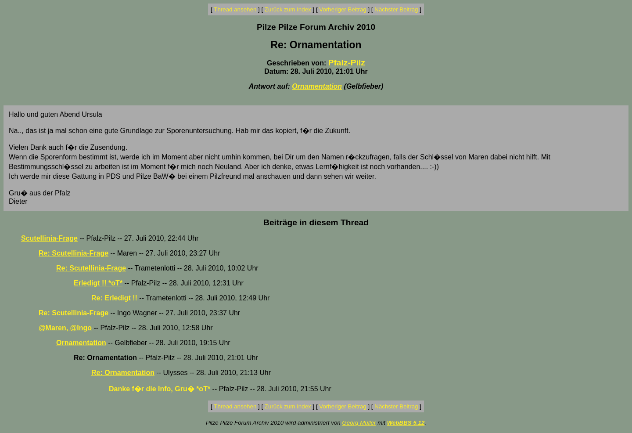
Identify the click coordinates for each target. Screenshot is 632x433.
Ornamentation (317, 86)
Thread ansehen (235, 9)
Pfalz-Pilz (346, 62)
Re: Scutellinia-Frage (73, 253)
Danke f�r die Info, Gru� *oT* (159, 389)
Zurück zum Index (288, 9)
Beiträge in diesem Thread (316, 222)
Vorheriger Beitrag (342, 9)
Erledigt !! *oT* (98, 283)
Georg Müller (359, 422)
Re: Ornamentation (122, 372)
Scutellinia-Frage (49, 238)
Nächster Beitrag (396, 9)
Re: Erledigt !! (114, 298)
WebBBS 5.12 (406, 422)
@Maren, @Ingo (65, 328)
